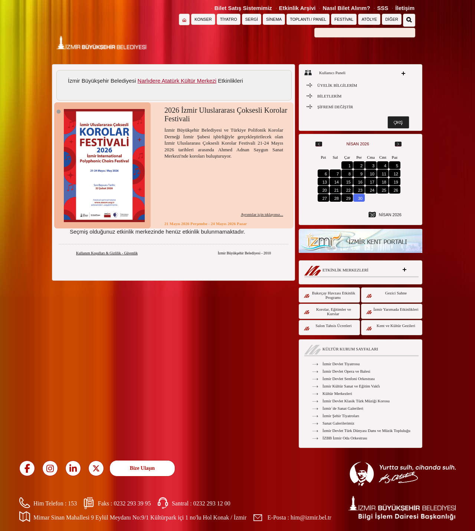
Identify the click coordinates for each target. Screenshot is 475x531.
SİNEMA (274, 19)
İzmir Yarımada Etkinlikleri (392, 310)
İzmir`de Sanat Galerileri (342, 408)
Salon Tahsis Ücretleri (328, 326)
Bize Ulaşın (142, 468)
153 (72, 503)
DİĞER (391, 19)
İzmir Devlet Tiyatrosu (341, 364)
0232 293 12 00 (211, 503)
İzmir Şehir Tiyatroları (340, 415)
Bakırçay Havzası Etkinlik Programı (329, 295)
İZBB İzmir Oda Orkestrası (344, 438)
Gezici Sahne (386, 294)
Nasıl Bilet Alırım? (346, 8)
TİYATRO (228, 19)
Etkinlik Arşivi (297, 8)
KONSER (203, 19)
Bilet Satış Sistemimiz (243, 8)
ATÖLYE (369, 19)
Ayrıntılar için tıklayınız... (262, 214)
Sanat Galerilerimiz (338, 423)
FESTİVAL (343, 19)
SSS (382, 8)
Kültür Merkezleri (337, 393)
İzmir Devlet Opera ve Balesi (346, 371)
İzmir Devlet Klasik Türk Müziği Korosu (356, 401)
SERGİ (251, 19)
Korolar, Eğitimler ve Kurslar (327, 311)
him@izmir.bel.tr (311, 517)
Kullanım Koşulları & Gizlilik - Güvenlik (107, 253)
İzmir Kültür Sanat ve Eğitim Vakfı (351, 386)
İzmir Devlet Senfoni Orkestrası (348, 378)
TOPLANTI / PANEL (308, 19)
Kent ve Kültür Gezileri (390, 326)
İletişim (405, 8)
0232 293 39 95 (132, 503)
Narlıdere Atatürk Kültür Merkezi (177, 80)
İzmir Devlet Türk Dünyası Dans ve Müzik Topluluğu (366, 430)
